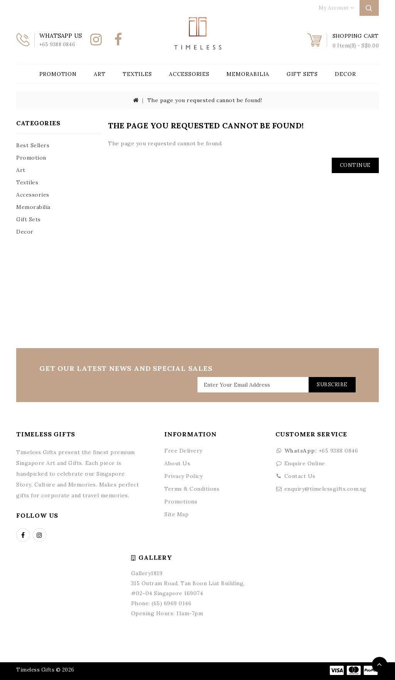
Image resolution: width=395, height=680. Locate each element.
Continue (355, 165)
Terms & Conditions (191, 488)
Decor (345, 74)
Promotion (58, 74)
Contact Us (300, 476)
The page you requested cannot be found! (204, 100)
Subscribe (331, 384)
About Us (177, 463)
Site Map (176, 514)
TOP (379, 664)
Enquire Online (304, 463)
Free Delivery (183, 450)
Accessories (189, 74)
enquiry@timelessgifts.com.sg (325, 488)
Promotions (180, 501)
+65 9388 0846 (316, 450)
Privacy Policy (183, 476)
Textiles (137, 74)
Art (99, 74)
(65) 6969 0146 (171, 603)
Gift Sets (302, 74)
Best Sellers (32, 145)
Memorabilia (247, 74)
